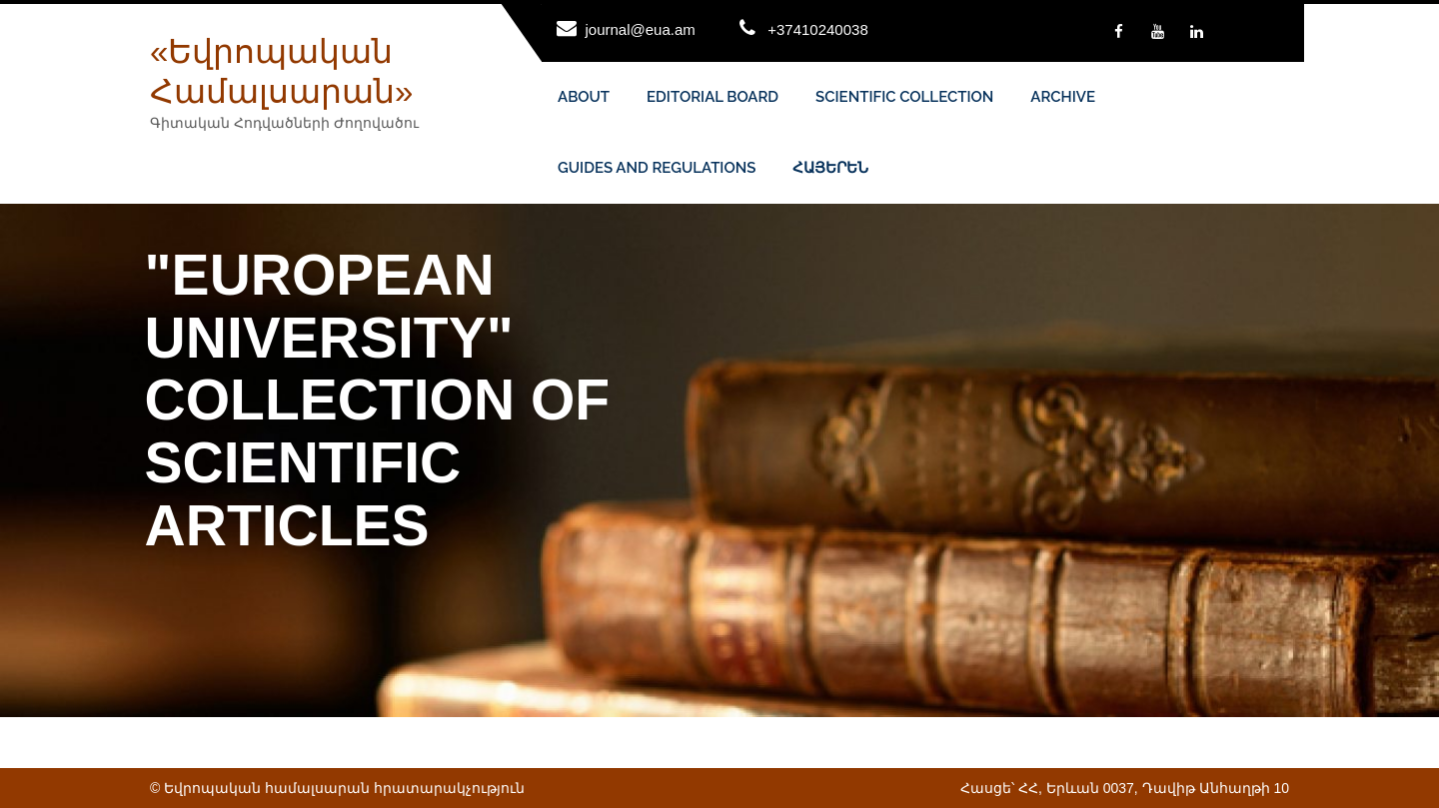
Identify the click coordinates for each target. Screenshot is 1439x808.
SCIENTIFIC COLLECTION (904, 97)
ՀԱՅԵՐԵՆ (830, 168)
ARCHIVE (1062, 97)
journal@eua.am (641, 29)
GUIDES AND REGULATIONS (656, 168)
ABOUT (584, 97)
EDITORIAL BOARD (712, 97)
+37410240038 (817, 29)
